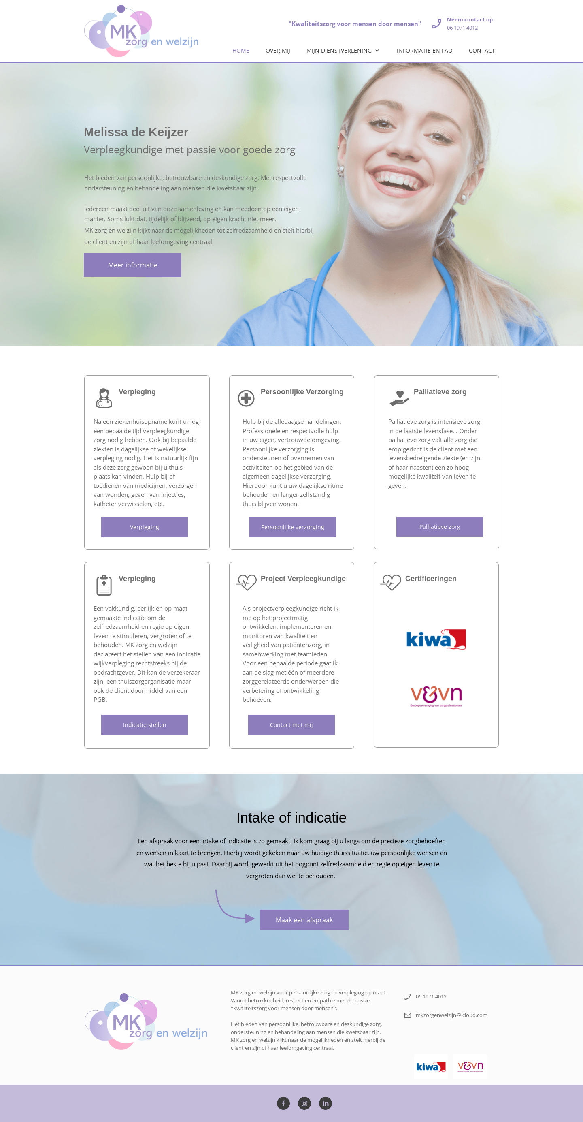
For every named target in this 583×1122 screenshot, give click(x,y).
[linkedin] (325, 1103)
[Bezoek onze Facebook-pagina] (283, 1103)
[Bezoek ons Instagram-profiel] (304, 1103)
